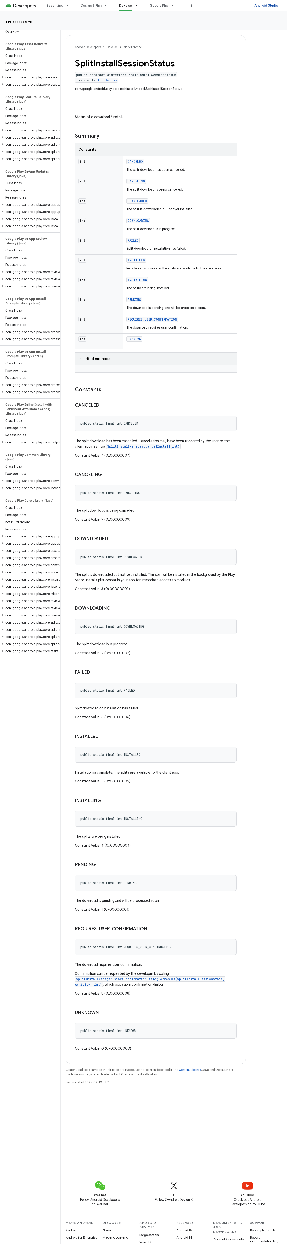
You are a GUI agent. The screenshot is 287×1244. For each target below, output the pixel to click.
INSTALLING (137, 280)
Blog (194, 5)
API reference (19, 22)
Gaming (109, 1230)
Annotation (107, 80)
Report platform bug (264, 1230)
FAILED (133, 240)
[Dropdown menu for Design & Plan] (108, 5)
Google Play (159, 5)
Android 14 (184, 1237)
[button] (29, 77)
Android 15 (184, 1230)
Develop (112, 47)
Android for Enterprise (81, 1237)
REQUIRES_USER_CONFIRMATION (152, 319)
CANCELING (136, 181)
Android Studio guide (228, 1239)
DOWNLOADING (138, 221)
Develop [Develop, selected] (125, 5)
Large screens (149, 1235)
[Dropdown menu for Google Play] (174, 5)
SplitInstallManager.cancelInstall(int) (143, 446)
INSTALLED (136, 260)
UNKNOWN (134, 339)
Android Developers (88, 47)
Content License (190, 1070)
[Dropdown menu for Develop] (138, 5)
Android (71, 1230)
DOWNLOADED (137, 201)
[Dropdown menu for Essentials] (69, 5)
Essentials (55, 5)
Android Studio (266, 5)
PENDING (134, 299)
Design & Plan (91, 5)
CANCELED (135, 161)
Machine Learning (115, 1237)
